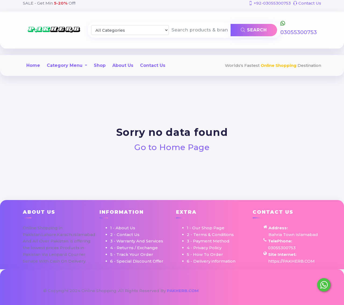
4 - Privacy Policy (204, 247)
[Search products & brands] (200, 30)
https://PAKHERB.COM (291, 261)
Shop (100, 65)
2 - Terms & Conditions (210, 234)
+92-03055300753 (270, 3)
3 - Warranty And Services (136, 241)
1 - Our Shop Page (205, 227)
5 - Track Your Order (131, 254)
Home (33, 65)
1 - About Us (122, 227)
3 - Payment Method (208, 241)
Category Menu (65, 65)
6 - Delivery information (211, 261)
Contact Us (307, 3)
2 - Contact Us (124, 234)
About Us (122, 65)
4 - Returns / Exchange (134, 247)
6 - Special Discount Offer (136, 261)
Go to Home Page (172, 147)
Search (254, 29)
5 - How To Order (205, 254)
